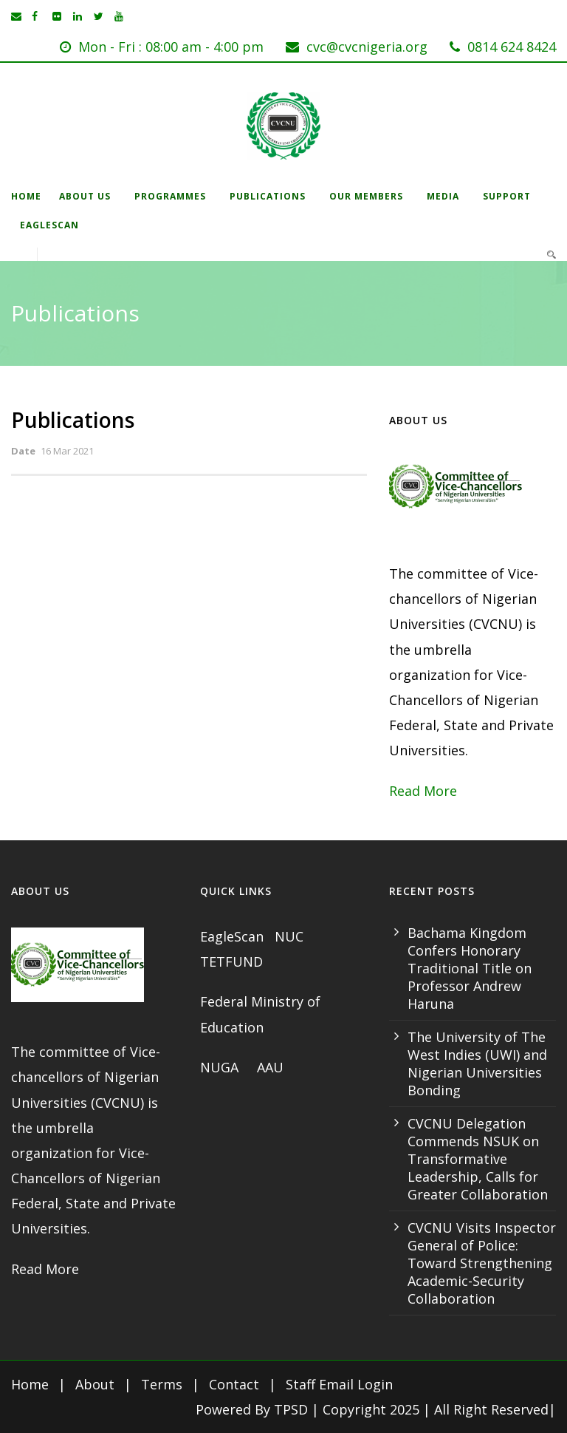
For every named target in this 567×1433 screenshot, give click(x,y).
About (94, 1384)
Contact (234, 1384)
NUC (291, 936)
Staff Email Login (339, 1384)
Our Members (366, 196)
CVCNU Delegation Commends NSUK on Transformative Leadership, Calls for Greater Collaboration (478, 1158)
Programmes (170, 196)
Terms (161, 1384)
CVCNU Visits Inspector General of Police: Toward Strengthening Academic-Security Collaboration (482, 1263)
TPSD (291, 1409)
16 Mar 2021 (67, 450)
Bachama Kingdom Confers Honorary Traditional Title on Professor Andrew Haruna (470, 968)
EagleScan (49, 225)
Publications (268, 196)
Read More (423, 791)
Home (26, 196)
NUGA (221, 1067)
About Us (85, 196)
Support (507, 196)
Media (443, 196)
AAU (270, 1067)
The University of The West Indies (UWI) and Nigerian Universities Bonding (477, 1063)
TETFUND (231, 961)
